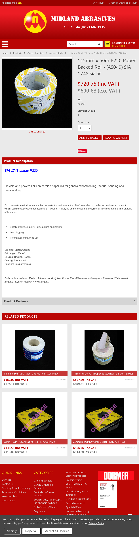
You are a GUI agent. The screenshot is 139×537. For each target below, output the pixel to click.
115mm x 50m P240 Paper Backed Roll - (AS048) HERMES (103, 373)
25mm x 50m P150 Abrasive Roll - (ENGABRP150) (99, 441)
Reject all (31, 531)
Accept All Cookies (57, 531)
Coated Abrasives (35, 53)
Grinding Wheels (43, 480)
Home (5, 53)
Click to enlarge (37, 131)
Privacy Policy (96, 523)
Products (17, 53)
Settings (12, 531)
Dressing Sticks (74, 480)
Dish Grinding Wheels (46, 507)
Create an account (128, 3)
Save (83, 151)
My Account (98, 3)
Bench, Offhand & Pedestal (43, 486)
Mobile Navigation (5, 44)
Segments (39, 511)
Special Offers (73, 507)
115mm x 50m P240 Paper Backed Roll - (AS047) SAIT (32, 373)
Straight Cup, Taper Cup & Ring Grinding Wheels (48, 501)
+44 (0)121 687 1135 (89, 27)
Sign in (112, 3)
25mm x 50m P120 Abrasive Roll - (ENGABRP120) (29, 441)
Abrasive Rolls (56, 53)
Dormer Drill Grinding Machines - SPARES (77, 513)
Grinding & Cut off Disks (79, 498)
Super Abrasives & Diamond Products (76, 474)
